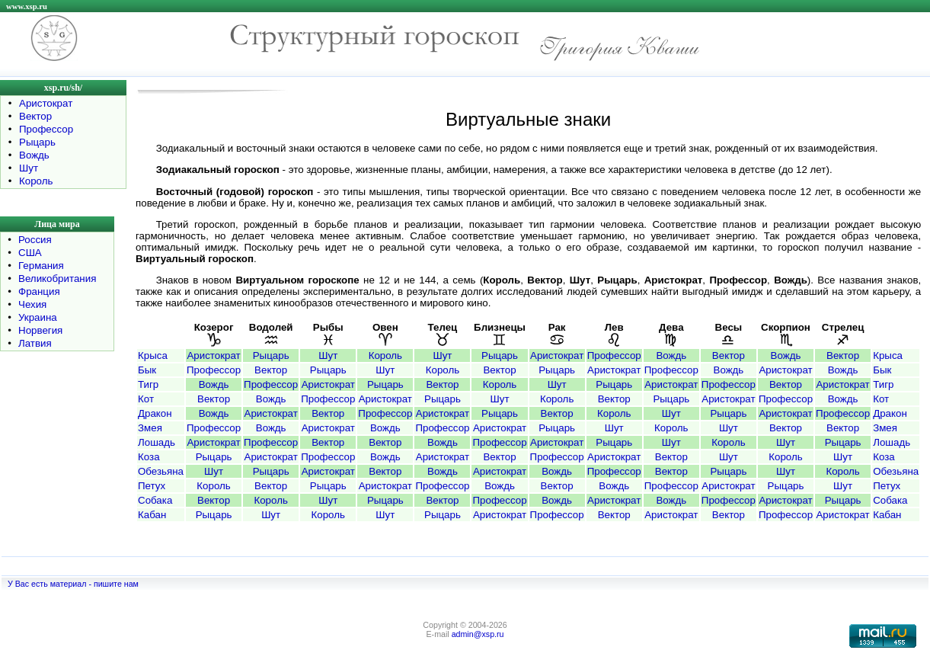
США (30, 252)
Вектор (35, 116)
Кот (146, 399)
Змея (150, 428)
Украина (37, 317)
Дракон (155, 413)
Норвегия (40, 330)
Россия (35, 239)
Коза (149, 457)
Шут (28, 168)
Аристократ (45, 103)
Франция (39, 291)
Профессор (46, 129)
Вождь (34, 155)
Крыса (153, 355)
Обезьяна (161, 471)
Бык (147, 370)
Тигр (148, 384)
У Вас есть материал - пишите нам (73, 583)
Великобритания (57, 278)
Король (36, 181)
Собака (155, 500)
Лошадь (156, 442)
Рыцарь (37, 142)
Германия (41, 265)
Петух (151, 486)
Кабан (152, 514)
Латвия (35, 343)
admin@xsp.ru (478, 634)
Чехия (32, 304)
